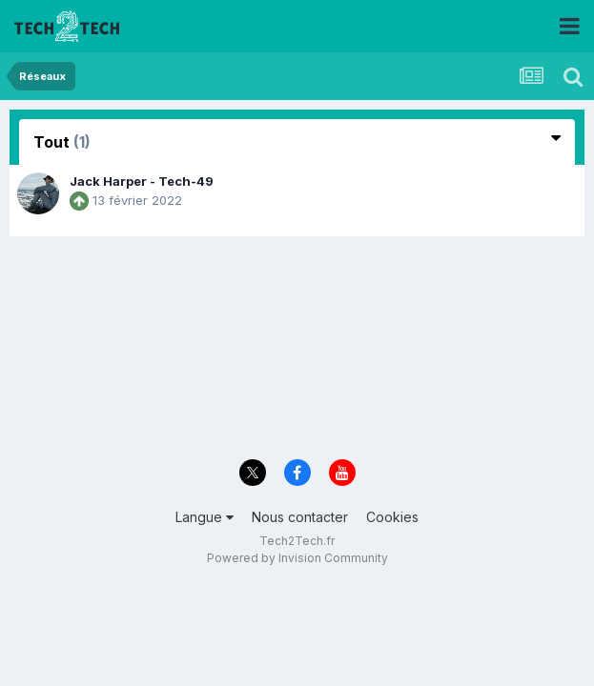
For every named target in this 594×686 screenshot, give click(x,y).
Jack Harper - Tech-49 (142, 181)
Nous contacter (300, 517)
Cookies (392, 517)
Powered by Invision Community (297, 558)
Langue (204, 517)
